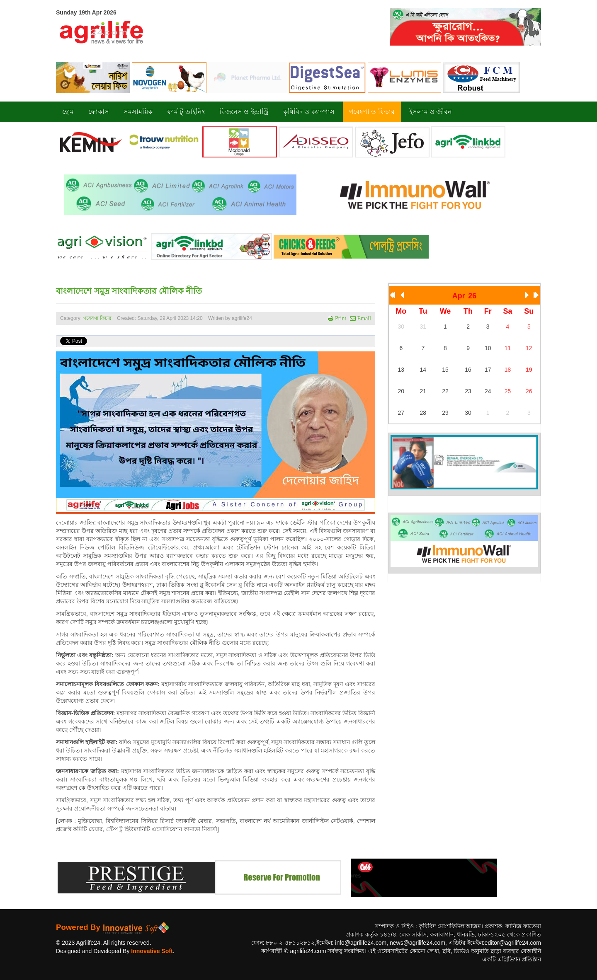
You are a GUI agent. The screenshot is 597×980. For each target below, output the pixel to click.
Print (339, 318)
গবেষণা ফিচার (97, 318)
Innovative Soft (151, 951)
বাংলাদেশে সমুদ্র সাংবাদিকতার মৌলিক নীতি (129, 290)
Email (363, 318)
